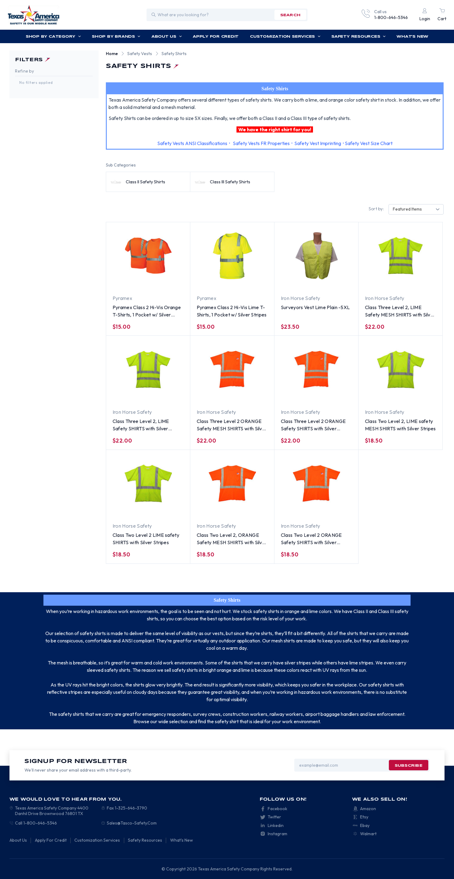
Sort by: (376, 208)
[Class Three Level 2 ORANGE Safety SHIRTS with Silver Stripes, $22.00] (316, 369)
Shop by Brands (116, 36)
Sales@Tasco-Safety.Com (132, 823)
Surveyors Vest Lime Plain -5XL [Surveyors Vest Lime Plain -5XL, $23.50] (315, 307)
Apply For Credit (216, 36)
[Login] (424, 15)
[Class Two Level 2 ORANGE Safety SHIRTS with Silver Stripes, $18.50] (316, 483)
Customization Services (285, 36)
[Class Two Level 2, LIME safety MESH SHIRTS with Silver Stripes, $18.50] (400, 369)
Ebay (365, 825)
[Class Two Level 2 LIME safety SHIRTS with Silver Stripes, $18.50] (148, 483)
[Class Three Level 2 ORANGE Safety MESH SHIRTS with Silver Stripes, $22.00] (232, 369)
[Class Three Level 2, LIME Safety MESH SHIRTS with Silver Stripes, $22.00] (400, 255)
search (290, 15)
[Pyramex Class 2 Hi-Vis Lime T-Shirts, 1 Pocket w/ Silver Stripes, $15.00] (232, 255)
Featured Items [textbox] (407, 209)
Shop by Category (53, 36)
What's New (412, 36)
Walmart (368, 833)
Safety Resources (358, 36)
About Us (166, 36)
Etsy (364, 817)
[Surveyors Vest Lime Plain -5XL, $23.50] (316, 255)
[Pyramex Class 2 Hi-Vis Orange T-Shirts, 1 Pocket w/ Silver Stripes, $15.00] (148, 255)
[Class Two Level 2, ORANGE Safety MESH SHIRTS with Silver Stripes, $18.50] (232, 483)
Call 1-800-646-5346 (36, 823)
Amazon (368, 808)
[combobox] (416, 209)
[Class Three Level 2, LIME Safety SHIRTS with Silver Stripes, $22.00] (148, 369)
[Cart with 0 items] (441, 15)
